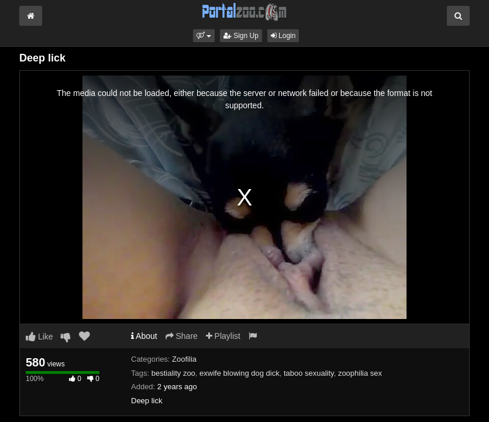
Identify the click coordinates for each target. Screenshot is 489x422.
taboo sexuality (309, 373)
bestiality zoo (173, 373)
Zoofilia (184, 359)
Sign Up (241, 36)
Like (39, 336)
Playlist (223, 336)
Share (182, 336)
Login (283, 36)
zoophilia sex (360, 373)
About (144, 336)
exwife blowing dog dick (239, 373)
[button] (204, 35)
